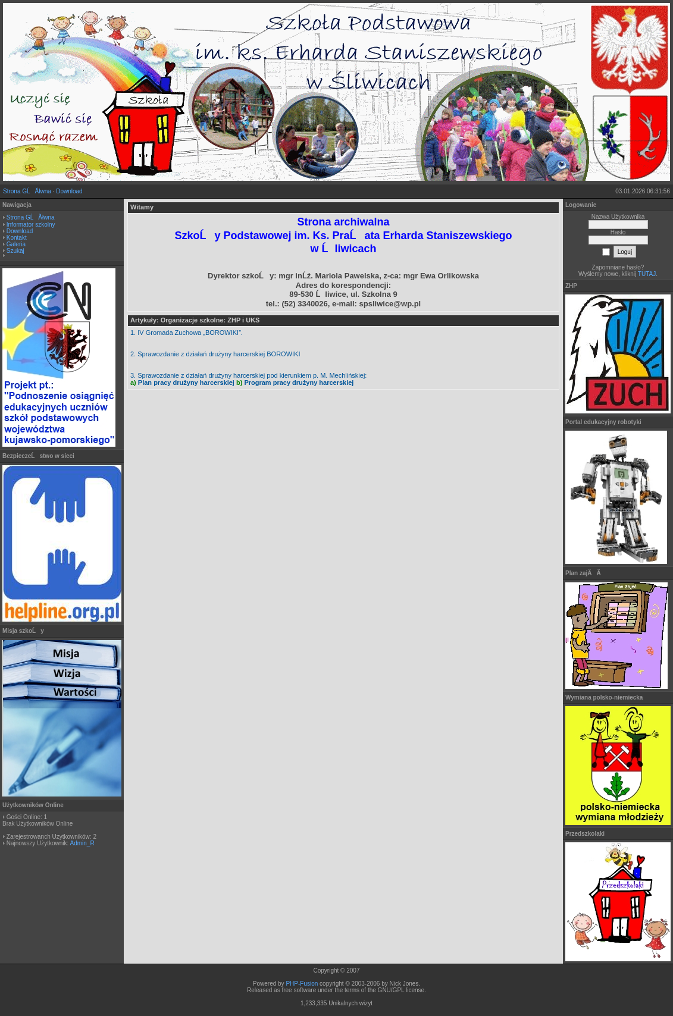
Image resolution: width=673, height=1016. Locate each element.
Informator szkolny (31, 224)
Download (69, 191)
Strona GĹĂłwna (27, 191)
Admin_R (82, 843)
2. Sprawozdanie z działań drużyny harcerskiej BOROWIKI (215, 354)
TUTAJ (647, 274)
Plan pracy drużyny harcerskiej (186, 382)
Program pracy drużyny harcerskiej (298, 382)
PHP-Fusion (302, 983)
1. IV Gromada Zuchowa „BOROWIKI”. (186, 332)
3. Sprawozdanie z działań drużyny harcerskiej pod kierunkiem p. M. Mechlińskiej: (248, 375)
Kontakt (17, 237)
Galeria (16, 244)
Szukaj (15, 250)
